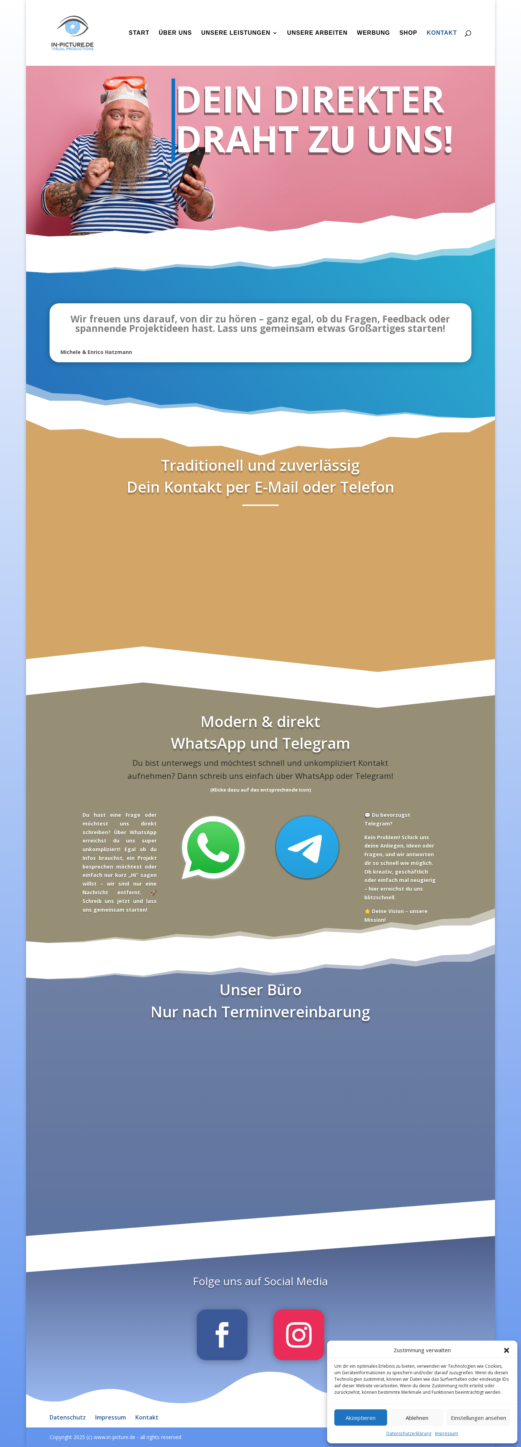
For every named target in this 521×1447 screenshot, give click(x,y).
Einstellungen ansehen (478, 1417)
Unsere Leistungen (235, 33)
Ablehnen (417, 1417)
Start (139, 33)
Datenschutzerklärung (408, 1433)
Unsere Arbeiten (317, 33)
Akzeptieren (361, 1417)
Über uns (175, 33)
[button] (506, 1350)
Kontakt (442, 33)
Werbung (373, 33)
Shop (408, 33)
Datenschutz (68, 1417)
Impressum (446, 1433)
